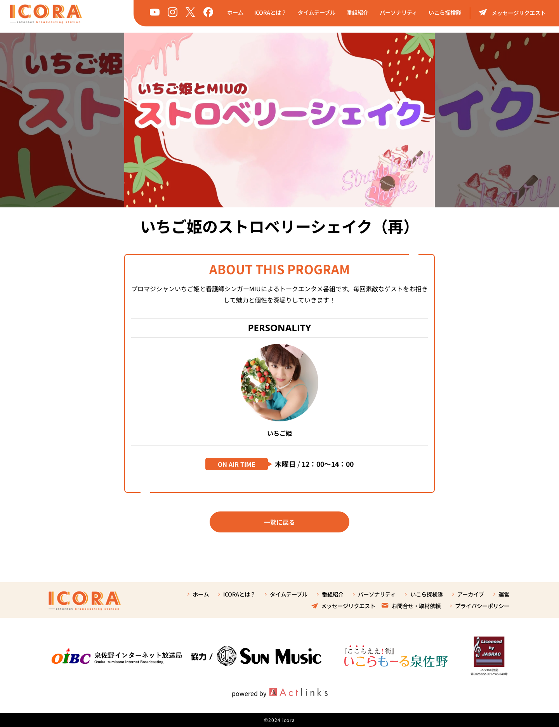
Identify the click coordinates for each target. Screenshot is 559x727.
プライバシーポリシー (482, 606)
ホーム (235, 12)
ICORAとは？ (270, 12)
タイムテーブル (316, 12)
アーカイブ (470, 594)
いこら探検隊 (445, 12)
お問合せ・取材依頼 (411, 606)
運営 (503, 594)
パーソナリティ (398, 12)
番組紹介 (357, 12)
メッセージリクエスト (512, 12)
